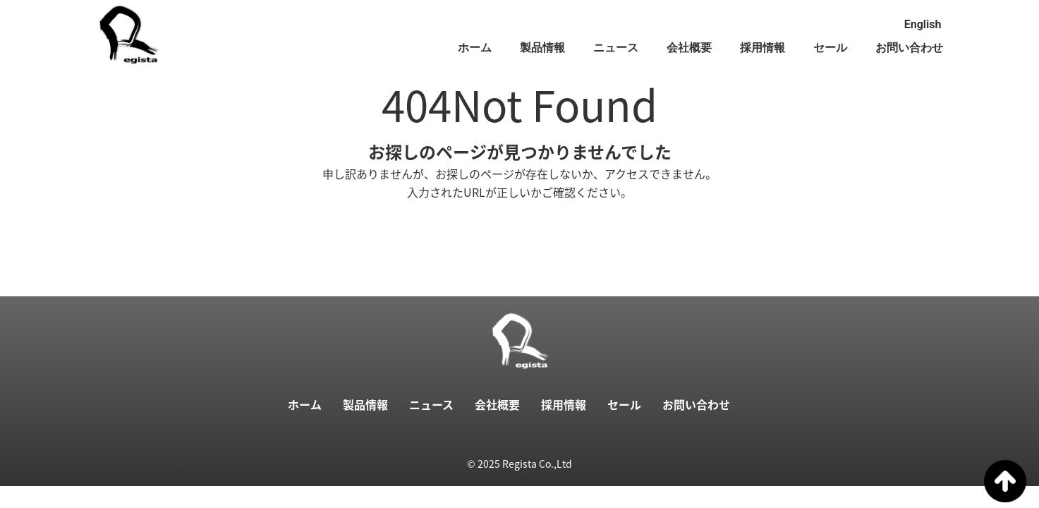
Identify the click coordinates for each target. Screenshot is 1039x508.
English (923, 24)
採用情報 (762, 47)
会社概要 (689, 47)
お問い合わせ (909, 47)
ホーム (475, 47)
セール (830, 47)
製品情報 (542, 47)
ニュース (615, 47)
